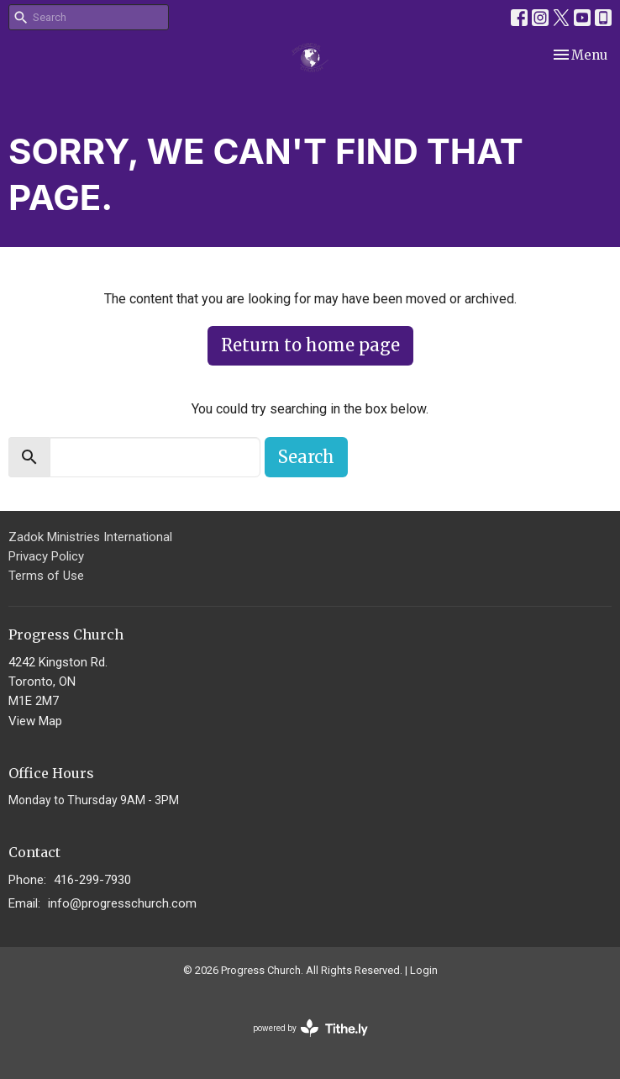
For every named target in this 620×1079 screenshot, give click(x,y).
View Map (35, 721)
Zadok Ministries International (90, 537)
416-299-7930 (92, 879)
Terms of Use (46, 575)
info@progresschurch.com (122, 903)
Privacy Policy (46, 556)
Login (424, 970)
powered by (310, 1028)
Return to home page (310, 344)
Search (306, 456)
